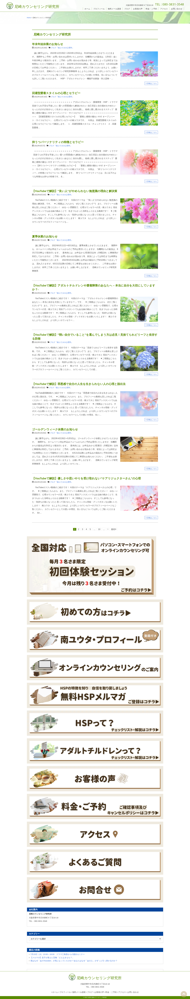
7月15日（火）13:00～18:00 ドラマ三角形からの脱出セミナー (57, 954)
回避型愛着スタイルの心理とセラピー (56, 93)
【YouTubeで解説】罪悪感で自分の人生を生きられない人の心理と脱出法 (78, 384)
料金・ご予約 (151, 9)
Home (29, 18)
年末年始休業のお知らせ (47, 44)
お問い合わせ (176, 9)
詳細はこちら (152, 83)
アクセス (164, 9)
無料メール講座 (114, 9)
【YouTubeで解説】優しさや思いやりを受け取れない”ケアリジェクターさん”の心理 (86, 478)
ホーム (87, 9)
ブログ (127, 9)
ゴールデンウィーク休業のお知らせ (55, 429)
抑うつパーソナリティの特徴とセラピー (58, 142)
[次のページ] (108, 529)
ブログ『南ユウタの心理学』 (62, 48)
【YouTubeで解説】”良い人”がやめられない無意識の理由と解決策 (74, 191)
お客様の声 (138, 9)
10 (99, 529)
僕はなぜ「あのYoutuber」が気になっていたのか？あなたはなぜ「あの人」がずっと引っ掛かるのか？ (74, 961)
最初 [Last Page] (113, 529)
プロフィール (99, 9)
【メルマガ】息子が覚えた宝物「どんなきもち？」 (52, 957)
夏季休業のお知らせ (45, 236)
